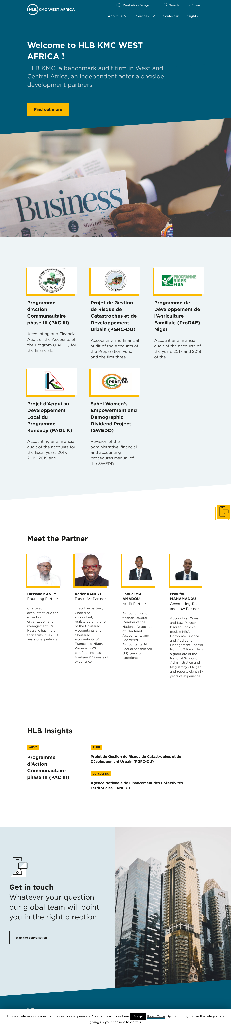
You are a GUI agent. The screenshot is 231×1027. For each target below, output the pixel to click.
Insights (192, 16)
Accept (138, 1016)
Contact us (171, 16)
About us (115, 16)
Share (196, 5)
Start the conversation (31, 937)
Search (174, 5)
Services (142, 16)
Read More (156, 1016)
